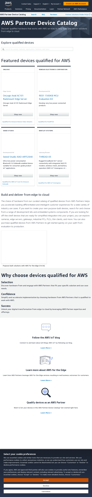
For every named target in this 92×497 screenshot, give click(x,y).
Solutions (18, 9)
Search (33, 14)
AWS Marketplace (80, 9)
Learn (52, 9)
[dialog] (46, 473)
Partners (53, 14)
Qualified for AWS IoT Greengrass (49, 183)
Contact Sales (26, 4)
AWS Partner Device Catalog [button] (13, 14)
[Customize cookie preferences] (46, 491)
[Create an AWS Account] (75, 3)
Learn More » (46, 348)
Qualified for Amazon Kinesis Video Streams (17, 122)
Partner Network (64, 9)
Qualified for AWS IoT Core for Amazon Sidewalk (15, 183)
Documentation (40, 9)
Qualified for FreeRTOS (46, 122)
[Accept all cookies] (46, 480)
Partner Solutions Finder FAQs (78, 14)
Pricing (28, 9)
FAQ (43, 14)
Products (8, 9)
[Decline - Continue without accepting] (46, 486)
